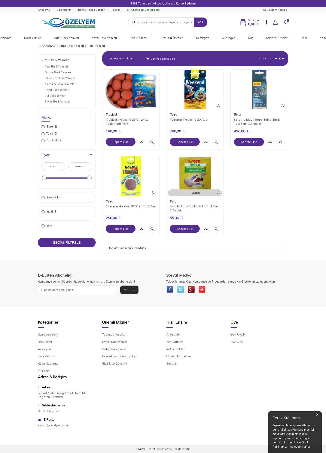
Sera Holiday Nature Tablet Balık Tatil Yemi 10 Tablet (257, 122)
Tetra (173, 114)
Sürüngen (228, 38)
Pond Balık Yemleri (57, 89)
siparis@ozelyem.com (53, 426)
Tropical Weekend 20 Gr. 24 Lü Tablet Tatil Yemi (127, 122)
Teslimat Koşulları (114, 335)
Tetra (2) (49, 133)
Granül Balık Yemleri (58, 72)
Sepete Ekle (120, 142)
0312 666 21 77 (48, 412)
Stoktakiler (51, 197)
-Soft (140, 449)
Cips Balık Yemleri (56, 66)
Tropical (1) (51, 140)
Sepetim (171, 365)
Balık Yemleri (33, 38)
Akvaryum (45, 350)
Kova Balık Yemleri (104, 38)
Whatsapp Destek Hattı (143, 9)
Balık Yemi (45, 343)
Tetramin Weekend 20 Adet (189, 120)
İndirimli (49, 211)
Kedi (304, 38)
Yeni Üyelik (238, 335)
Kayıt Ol (129, 289)
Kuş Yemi (44, 372)
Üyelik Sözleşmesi (114, 343)
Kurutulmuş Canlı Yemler (60, 84)
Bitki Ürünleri (138, 38)
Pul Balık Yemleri (55, 95)
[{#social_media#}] (170, 290)
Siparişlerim (64, 9)
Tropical (111, 114)
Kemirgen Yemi (48, 335)
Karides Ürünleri (277, 38)
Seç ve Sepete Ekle (160, 58)
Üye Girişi (237, 343)
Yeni (47, 226)
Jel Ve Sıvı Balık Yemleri (60, 78)
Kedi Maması (46, 357)
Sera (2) (49, 126)
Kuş (250, 38)
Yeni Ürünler (174, 343)
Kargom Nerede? (275, 9)
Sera (237, 114)
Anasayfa (44, 9)
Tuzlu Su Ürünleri (171, 38)
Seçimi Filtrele (66, 242)
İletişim (116, 9)
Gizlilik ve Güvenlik (114, 365)
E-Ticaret (149, 449)
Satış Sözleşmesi (114, 350)
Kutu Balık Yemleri (66, 38)
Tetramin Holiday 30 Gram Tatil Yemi (131, 206)
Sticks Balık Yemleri (57, 101)
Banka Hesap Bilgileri (91, 9)
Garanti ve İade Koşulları (119, 357)
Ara (200, 22)
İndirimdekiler (175, 350)
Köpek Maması (48, 365)
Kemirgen (202, 38)
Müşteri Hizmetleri (178, 357)
